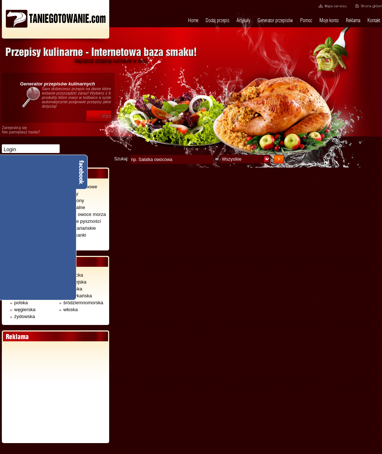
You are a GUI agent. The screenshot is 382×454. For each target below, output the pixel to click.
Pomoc (306, 20)
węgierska (23, 309)
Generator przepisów (275, 20)
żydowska (22, 316)
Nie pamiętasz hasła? (21, 132)
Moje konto (329, 20)
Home (193, 20)
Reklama (353, 20)
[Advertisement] (55, 392)
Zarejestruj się (14, 127)
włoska (68, 309)
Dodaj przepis (217, 20)
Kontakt (373, 20)
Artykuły (243, 20)
